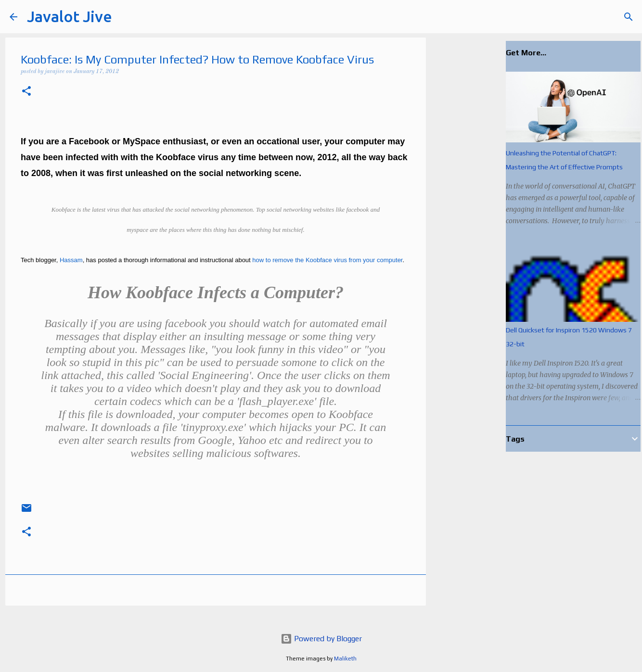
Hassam (71, 260)
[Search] (125, 16)
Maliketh (345, 658)
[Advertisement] (475, 192)
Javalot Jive (69, 16)
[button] (26, 92)
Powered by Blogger (321, 638)
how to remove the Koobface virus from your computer (327, 260)
